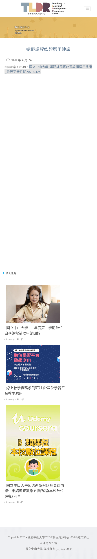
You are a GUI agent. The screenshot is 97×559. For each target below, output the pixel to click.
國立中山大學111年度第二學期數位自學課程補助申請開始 (34, 330)
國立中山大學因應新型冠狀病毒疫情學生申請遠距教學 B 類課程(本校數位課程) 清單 (34, 491)
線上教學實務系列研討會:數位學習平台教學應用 (35, 390)
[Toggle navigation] (87, 8)
